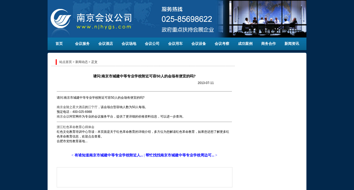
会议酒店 (105, 44)
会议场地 (129, 44)
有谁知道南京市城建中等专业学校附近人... (109, 155)
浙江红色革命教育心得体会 (75, 127)
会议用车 (175, 44)
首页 (59, 44)
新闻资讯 (291, 44)
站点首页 (65, 62)
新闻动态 (81, 62)
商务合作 (268, 44)
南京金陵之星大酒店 (71, 107)
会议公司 (152, 44)
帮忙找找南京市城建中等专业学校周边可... (180, 155)
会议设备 (198, 44)
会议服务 (82, 44)
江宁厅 (93, 107)
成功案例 (245, 44)
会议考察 (222, 44)
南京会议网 (64, 116)
